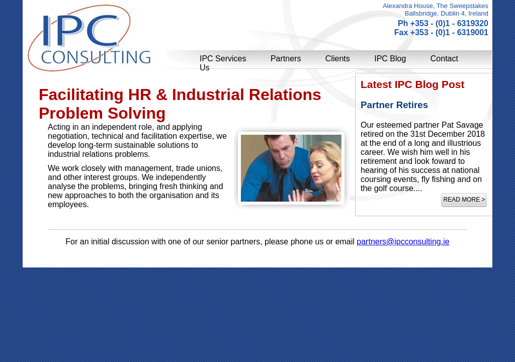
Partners (286, 58)
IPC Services (223, 58)
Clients (337, 58)
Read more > (464, 199)
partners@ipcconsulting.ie (403, 241)
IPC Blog (390, 58)
